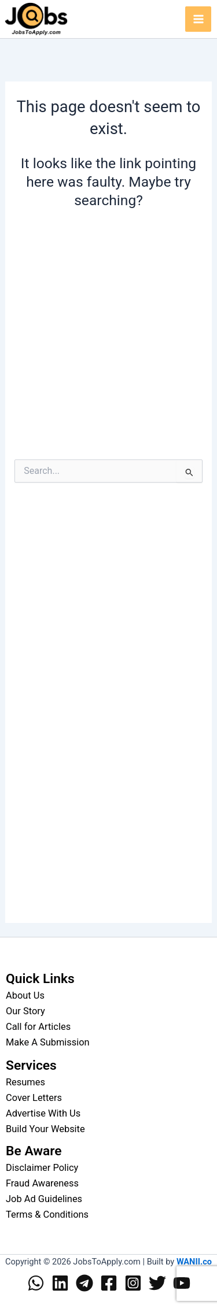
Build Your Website (45, 1128)
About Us (25, 995)
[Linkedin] (60, 1283)
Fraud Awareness (42, 1183)
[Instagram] (133, 1283)
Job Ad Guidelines (44, 1198)
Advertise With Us (43, 1113)
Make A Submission (48, 1042)
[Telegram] (84, 1283)
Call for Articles (38, 1026)
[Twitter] (157, 1283)
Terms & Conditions (47, 1214)
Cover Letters (34, 1097)
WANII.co (194, 1261)
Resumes (25, 1082)
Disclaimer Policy (42, 1167)
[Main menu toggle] (198, 19)
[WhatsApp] (36, 1283)
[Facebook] (108, 1283)
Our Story (25, 1011)
